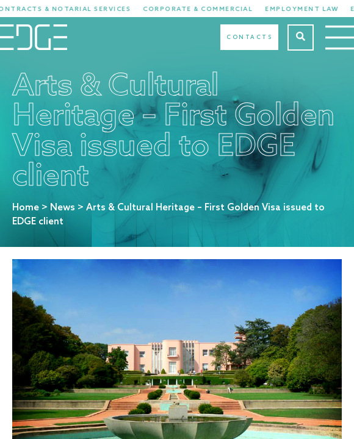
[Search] (300, 37)
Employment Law (307, 9)
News (62, 207)
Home (25, 207)
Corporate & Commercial (203, 9)
